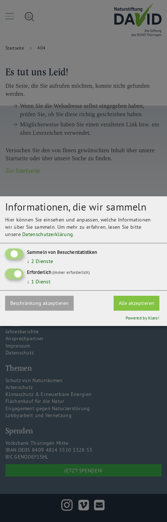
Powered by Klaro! (142, 318)
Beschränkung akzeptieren (39, 303)
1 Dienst (38, 281)
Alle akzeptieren (136, 303)
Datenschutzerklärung (47, 234)
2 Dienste (40, 261)
